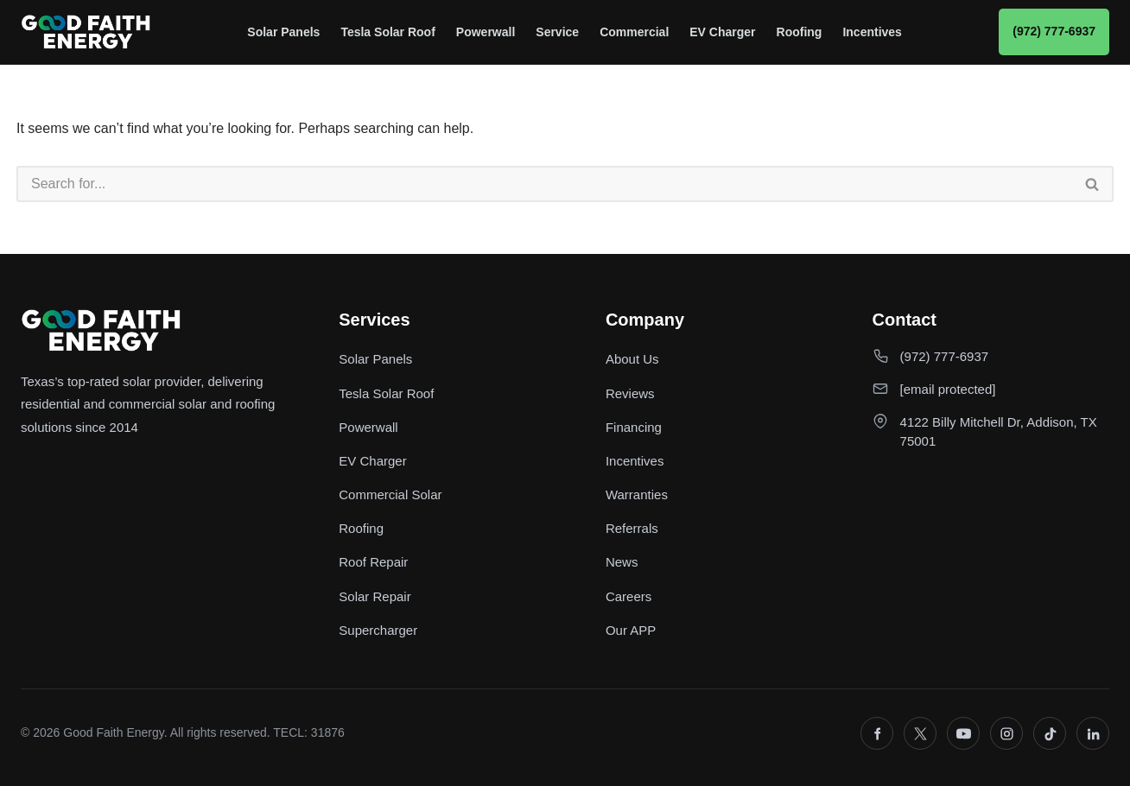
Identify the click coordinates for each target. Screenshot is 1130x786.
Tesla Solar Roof (387, 32)
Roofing (799, 32)
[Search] (544, 184)
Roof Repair (373, 562)
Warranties (637, 494)
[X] (920, 733)
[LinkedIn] (1092, 733)
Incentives (871, 32)
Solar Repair (374, 596)
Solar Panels (283, 32)
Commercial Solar (390, 494)
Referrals (632, 528)
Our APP (631, 630)
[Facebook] (876, 733)
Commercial (634, 32)
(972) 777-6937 (1054, 31)
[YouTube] (963, 733)
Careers (628, 596)
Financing (634, 427)
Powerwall (485, 32)
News (622, 562)
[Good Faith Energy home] (85, 32)
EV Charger (722, 32)
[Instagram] (1006, 733)
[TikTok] (1049, 733)
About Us (632, 359)
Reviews (630, 393)
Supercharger (378, 630)
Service (557, 32)
